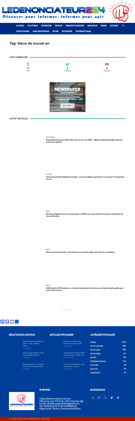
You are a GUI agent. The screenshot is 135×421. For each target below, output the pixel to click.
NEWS (104, 25)
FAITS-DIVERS (22, 31)
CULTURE (114, 25)
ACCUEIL (20, 25)
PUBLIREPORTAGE (41, 31)
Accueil (11, 38)
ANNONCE (92, 25)
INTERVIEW (46, 25)
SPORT (55, 31)
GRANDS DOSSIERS (75, 25)
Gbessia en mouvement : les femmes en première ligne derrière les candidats (80, 252)
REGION (58, 25)
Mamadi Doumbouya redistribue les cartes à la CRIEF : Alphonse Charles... (33, 344)
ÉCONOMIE (67, 31)
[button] (123, 25)
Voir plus (67, 310)
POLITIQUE (33, 25)
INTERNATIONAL (83, 31)
